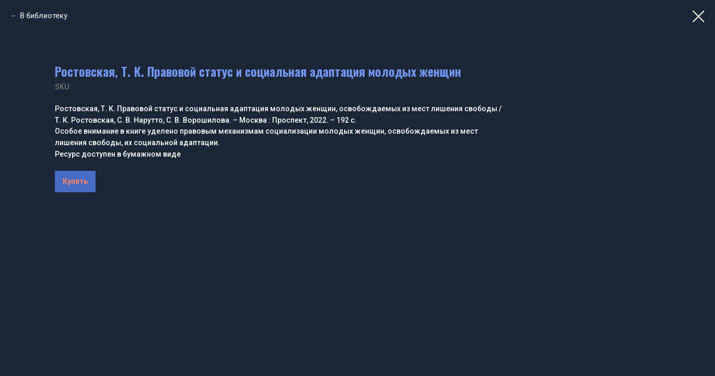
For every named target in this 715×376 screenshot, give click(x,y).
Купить (75, 181)
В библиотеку (43, 15)
